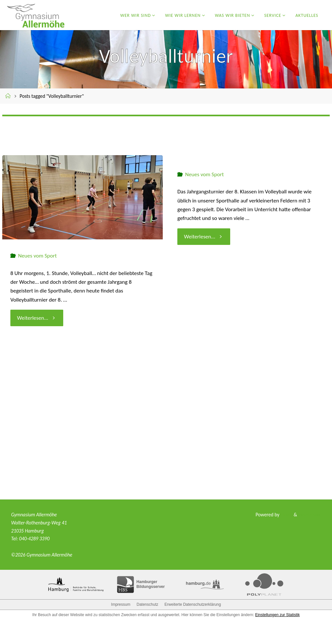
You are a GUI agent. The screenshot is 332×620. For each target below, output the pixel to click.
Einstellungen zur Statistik (277, 615)
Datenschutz (147, 604)
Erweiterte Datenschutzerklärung (192, 604)
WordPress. (309, 514)
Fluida (285, 514)
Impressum (120, 604)
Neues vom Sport (37, 255)
